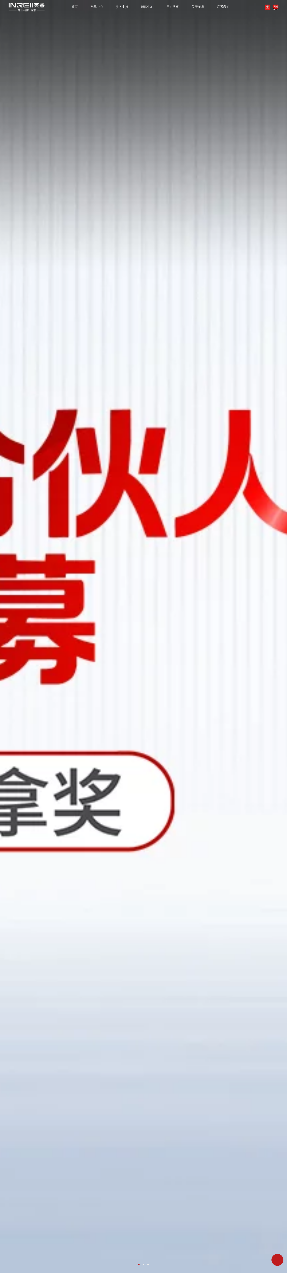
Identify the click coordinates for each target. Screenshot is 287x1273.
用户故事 (172, 7)
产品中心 (96, 7)
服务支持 (122, 7)
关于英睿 (198, 7)
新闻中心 (147, 7)
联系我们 (223, 7)
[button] (139, 1264)
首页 (74, 7)
